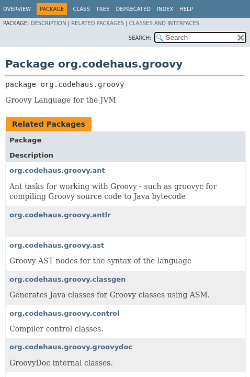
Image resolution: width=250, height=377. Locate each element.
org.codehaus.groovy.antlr (60, 215)
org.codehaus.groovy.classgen (67, 279)
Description (48, 23)
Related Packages (97, 23)
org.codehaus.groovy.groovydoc (70, 347)
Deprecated (133, 9)
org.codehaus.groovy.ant (57, 170)
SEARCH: (140, 38)
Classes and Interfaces (164, 23)
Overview (17, 9)
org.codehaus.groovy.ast (56, 245)
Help (185, 9)
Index (165, 9)
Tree (103, 9)
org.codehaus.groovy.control (64, 313)
